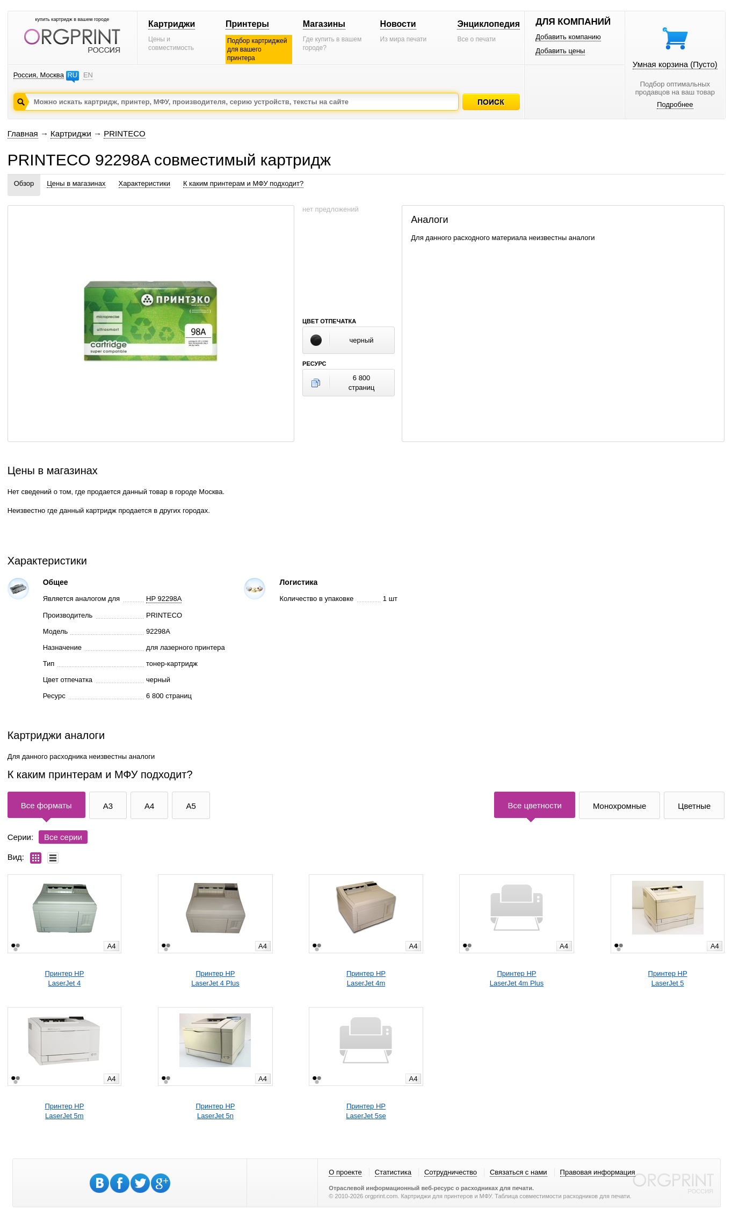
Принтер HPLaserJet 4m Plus (516, 978)
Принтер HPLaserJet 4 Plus (215, 978)
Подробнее (675, 104)
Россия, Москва (38, 75)
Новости (398, 23)
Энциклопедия (488, 23)
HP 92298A (164, 599)
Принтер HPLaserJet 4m (366, 978)
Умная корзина (675, 64)
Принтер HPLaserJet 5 (667, 978)
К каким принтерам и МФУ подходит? (243, 183)
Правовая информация (597, 1172)
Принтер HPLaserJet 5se (366, 1111)
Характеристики (144, 183)
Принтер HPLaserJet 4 (64, 978)
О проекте (345, 1172)
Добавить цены (560, 51)
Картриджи (171, 23)
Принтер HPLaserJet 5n (215, 1111)
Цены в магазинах (76, 183)
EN (88, 75)
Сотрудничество (450, 1172)
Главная (23, 133)
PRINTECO (125, 133)
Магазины (324, 23)
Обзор (24, 183)
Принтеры (247, 23)
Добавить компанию (568, 37)
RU (72, 75)
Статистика (393, 1172)
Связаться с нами (518, 1172)
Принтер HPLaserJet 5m (64, 1111)
